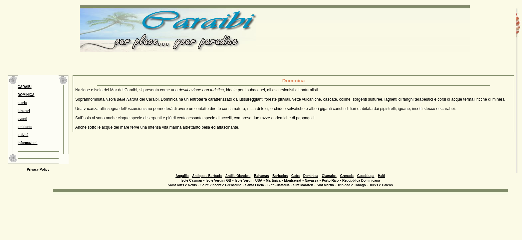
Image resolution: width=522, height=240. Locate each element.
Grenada (347, 176)
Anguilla (181, 176)
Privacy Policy (38, 169)
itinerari (24, 111)
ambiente (25, 127)
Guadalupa (366, 176)
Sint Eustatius (278, 185)
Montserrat (292, 180)
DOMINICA (26, 95)
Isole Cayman (191, 180)
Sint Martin (325, 185)
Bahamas (261, 176)
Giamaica (329, 176)
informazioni (27, 143)
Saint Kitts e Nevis (182, 185)
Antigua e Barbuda (207, 176)
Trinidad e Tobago (352, 185)
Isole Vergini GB (218, 180)
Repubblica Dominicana (361, 180)
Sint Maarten (303, 185)
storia (22, 103)
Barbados (280, 176)
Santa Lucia (254, 185)
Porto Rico (330, 180)
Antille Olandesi (238, 176)
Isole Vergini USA (248, 180)
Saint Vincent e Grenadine (221, 185)
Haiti (381, 176)
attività (23, 135)
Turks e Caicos (381, 185)
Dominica (310, 176)
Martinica (273, 180)
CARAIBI (25, 87)
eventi (22, 119)
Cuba (295, 176)
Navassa (312, 180)
